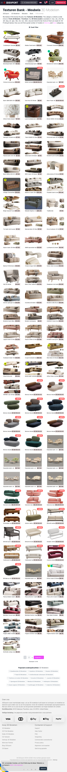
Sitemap (55, 760)
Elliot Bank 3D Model (52, 358)
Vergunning (38, 737)
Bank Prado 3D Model (53, 100)
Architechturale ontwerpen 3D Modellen (40, 674)
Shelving (47, 23)
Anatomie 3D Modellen (52, 685)
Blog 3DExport (6, 745)
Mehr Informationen (16, 765)
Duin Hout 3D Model (30, 100)
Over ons (5, 699)
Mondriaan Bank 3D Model (10, 64)
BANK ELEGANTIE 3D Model (32, 82)
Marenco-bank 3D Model (32, 192)
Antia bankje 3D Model (53, 174)
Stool (54, 23)
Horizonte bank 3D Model (54, 137)
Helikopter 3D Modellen (50, 681)
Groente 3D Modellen (37, 678)
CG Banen (5, 748)
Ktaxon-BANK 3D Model (31, 339)
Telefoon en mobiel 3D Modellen (17, 678)
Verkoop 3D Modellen (9, 740)
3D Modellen (6, 728)
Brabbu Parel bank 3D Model (33, 45)
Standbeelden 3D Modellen (18, 671)
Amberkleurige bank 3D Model (33, 64)
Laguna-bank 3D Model (9, 339)
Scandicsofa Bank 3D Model (33, 302)
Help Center (38, 731)
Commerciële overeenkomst (43, 740)
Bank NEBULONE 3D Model (10, 174)
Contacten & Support (43, 725)
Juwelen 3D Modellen (52, 678)
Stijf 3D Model (7, 284)
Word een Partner (7, 743)
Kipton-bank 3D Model (9, 247)
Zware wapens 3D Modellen (16, 685)
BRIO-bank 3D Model (31, 174)
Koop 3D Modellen (9, 725)
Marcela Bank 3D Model (31, 229)
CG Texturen (6, 737)
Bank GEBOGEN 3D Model (10, 100)
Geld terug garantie (41, 748)
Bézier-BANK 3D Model (53, 119)
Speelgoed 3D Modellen (17, 681)
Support (37, 728)
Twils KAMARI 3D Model (31, 137)
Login (52, 2)
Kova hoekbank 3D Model (54, 229)
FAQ (36, 734)
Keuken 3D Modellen (51, 671)
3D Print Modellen (7, 731)
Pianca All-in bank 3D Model (55, 597)
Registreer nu (61, 2)
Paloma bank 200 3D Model (11, 155)
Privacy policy (39, 743)
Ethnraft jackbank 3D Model (54, 523)
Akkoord (43, 768)
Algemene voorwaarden (42, 745)
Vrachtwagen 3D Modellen (35, 685)
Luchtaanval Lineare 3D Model (55, 247)
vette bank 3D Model (31, 155)
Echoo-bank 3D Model (53, 578)
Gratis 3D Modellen (8, 734)
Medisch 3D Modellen (34, 681)
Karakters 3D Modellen (35, 671)
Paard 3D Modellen (20, 674)
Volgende (39, 657)
